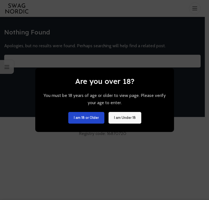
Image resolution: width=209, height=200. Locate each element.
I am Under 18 (124, 117)
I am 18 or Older (86, 117)
